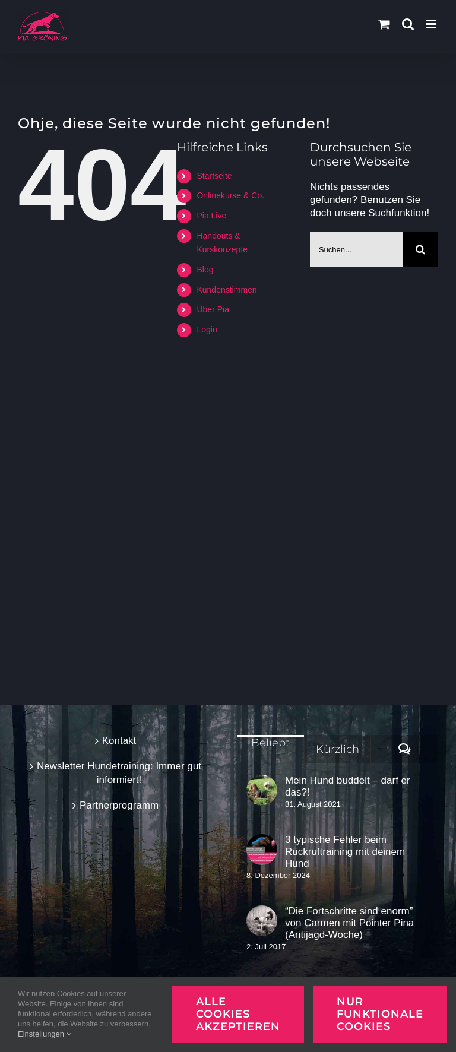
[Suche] (420, 249)
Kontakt (119, 740)
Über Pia (213, 309)
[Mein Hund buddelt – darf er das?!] (261, 790)
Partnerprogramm (119, 805)
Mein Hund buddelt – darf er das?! (347, 786)
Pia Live (211, 215)
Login (207, 329)
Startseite (214, 175)
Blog (205, 269)
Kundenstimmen (226, 289)
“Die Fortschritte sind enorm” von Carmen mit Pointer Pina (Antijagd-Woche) (349, 922)
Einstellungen (44, 1033)
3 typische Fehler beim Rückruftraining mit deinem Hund (345, 851)
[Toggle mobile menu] (432, 24)
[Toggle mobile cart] (384, 24)
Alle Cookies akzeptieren (238, 1014)
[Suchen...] (356, 249)
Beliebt (270, 742)
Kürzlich (337, 749)
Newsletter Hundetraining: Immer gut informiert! (119, 773)
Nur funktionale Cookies (380, 1014)
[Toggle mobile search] (408, 24)
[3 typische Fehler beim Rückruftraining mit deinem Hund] (261, 849)
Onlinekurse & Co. (230, 195)
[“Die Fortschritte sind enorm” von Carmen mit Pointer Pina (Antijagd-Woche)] (261, 920)
